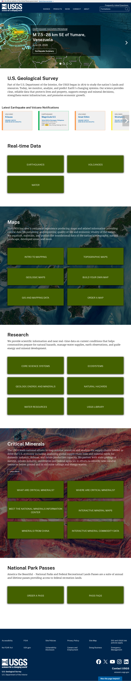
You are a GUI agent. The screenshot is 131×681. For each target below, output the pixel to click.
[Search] (127, 9)
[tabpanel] (65, 40)
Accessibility (7, 641)
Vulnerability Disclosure (51, 649)
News (67, 9)
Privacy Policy (73, 641)
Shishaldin (120, 117)
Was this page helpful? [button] (110, 679)
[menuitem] (47, 8)
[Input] (114, 9)
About (86, 9)
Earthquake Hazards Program (50, 29)
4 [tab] (71, 64)
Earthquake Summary (44, 51)
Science (46, 9)
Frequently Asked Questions (116, 5)
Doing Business (95, 648)
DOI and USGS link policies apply (119, 642)
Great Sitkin (84, 117)
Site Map (93, 641)
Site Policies (51, 641)
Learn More (14, 471)
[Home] (12, 11)
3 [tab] (67, 64)
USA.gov (27, 648)
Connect (77, 9)
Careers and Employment (72, 649)
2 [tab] (64, 64)
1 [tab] (60, 64)
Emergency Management (116, 649)
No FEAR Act (7, 648)
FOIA (26, 641)
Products (57, 9)
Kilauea (9, 117)
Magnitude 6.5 (49, 117)
